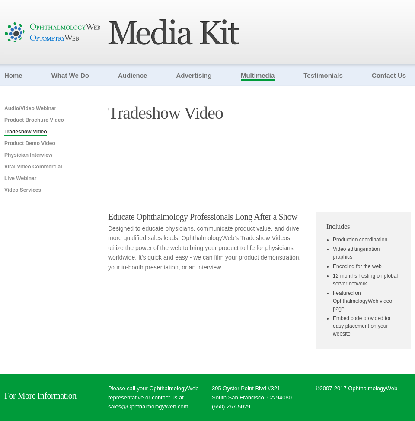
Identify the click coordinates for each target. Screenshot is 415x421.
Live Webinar (20, 178)
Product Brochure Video (34, 120)
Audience (132, 75)
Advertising (194, 75)
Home (13, 75)
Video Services (22, 190)
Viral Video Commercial (33, 167)
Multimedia (258, 75)
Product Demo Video (29, 143)
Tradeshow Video (25, 132)
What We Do (70, 75)
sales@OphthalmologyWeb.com (148, 406)
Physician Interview (28, 155)
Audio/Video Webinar (30, 108)
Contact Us (389, 75)
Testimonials (323, 75)
